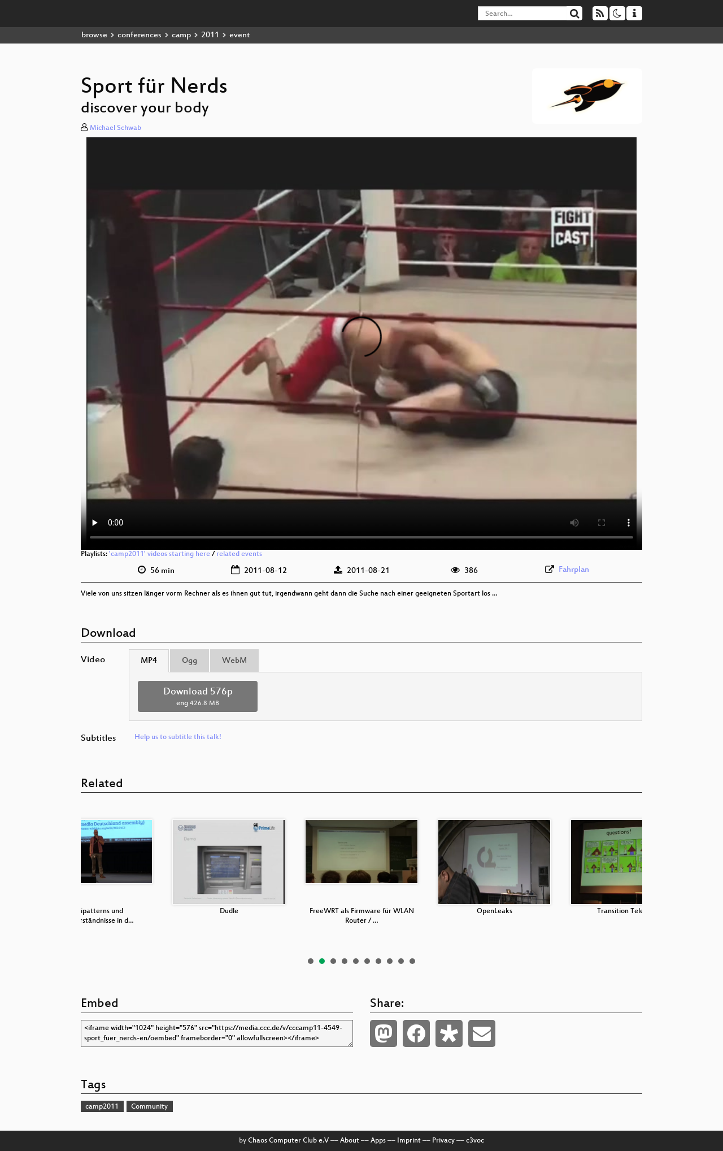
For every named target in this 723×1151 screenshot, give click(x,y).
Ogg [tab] (189, 661)
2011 (210, 35)
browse (94, 35)
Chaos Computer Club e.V (288, 1141)
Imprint (409, 1141)
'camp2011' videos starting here (159, 554)
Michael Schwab (115, 128)
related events (239, 554)
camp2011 (102, 1107)
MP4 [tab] (149, 661)
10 (412, 961)
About (349, 1141)
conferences (139, 35)
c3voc (475, 1141)
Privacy (443, 1141)
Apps (378, 1141)
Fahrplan (574, 570)
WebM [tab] (234, 661)
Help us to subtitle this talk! (177, 737)
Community (149, 1107)
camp (181, 35)
